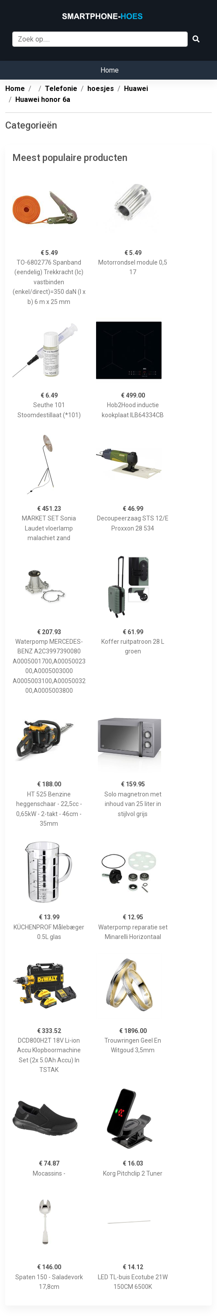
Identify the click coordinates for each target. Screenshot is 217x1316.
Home (109, 70)
